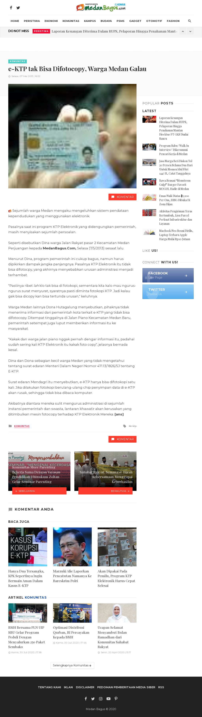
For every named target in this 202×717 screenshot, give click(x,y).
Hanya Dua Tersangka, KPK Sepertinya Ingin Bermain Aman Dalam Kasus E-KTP (26, 578)
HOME (15, 20)
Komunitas (71, 20)
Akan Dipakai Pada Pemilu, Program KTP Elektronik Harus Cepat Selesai (116, 578)
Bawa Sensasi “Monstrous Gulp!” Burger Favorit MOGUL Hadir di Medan (175, 185)
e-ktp (133, 425)
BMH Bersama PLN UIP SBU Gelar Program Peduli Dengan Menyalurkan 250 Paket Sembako (26, 637)
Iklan (68, 687)
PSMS (120, 20)
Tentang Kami (49, 687)
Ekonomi (51, 20)
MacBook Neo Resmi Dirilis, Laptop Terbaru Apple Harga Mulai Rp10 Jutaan (176, 235)
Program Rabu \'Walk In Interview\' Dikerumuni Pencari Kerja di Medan (174, 150)
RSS (161, 687)
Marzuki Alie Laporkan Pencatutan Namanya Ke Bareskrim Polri (72, 576)
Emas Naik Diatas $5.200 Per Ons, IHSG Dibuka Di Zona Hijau (174, 200)
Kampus (90, 20)
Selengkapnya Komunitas (72, 665)
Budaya (106, 20)
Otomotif (154, 20)
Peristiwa (32, 20)
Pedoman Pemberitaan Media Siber (126, 687)
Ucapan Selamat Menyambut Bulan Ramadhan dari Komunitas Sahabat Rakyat (113, 637)
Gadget (135, 20)
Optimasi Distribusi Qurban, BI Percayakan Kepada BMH (71, 632)
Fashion (173, 20)
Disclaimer (85, 687)
